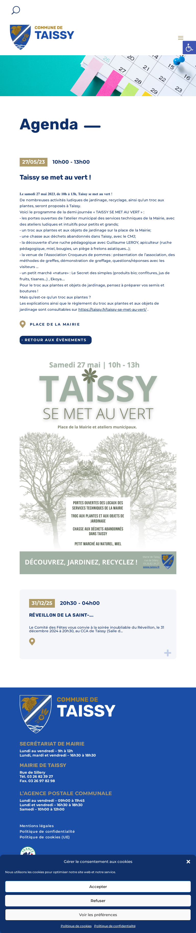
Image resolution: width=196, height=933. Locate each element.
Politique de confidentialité (115, 926)
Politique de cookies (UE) (45, 837)
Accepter (98, 886)
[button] (189, 47)
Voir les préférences (98, 914)
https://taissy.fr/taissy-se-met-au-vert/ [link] (112, 309)
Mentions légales (37, 826)
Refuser (98, 900)
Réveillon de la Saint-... (61, 615)
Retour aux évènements (56, 340)
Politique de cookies (76, 926)
